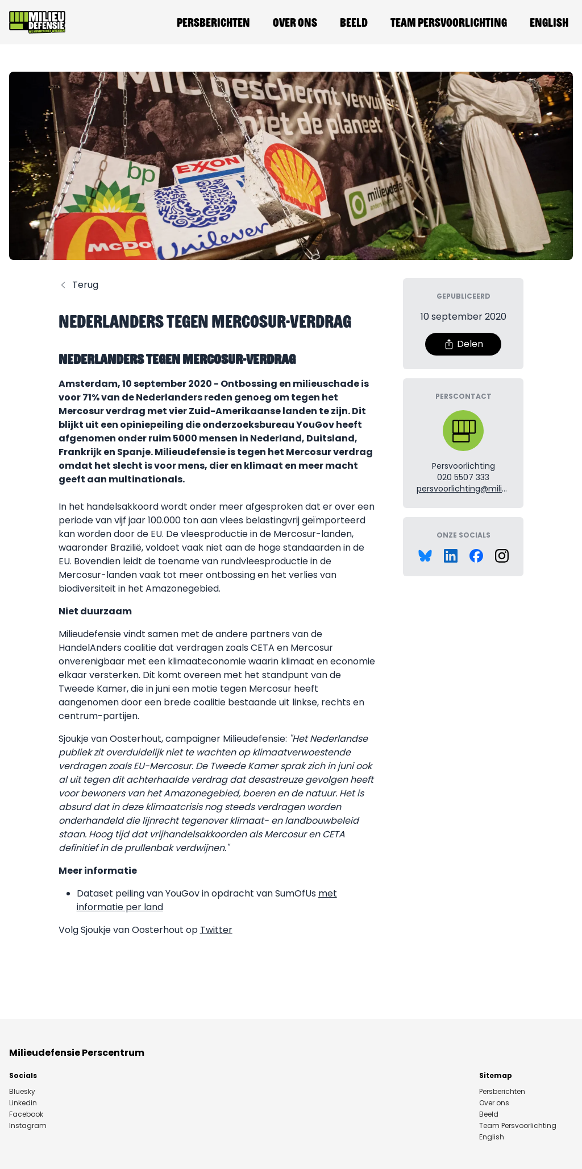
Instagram (28, 1125)
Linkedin (23, 1103)
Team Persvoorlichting (448, 22)
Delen (463, 343)
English (549, 22)
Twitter (216, 929)
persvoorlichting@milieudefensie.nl (486, 488)
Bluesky (22, 1091)
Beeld (354, 22)
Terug (78, 284)
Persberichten (213, 22)
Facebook (26, 1114)
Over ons (295, 22)
